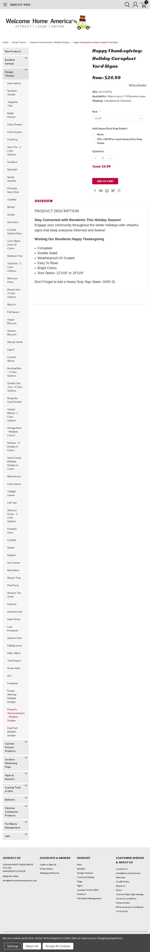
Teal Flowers (14, 660)
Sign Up (52, 864)
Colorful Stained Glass (14, 231)
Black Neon (13, 570)
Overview (44, 200)
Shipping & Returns (49, 873)
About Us (121, 885)
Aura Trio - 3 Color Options (14, 151)
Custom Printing (85, 877)
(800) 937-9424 (20, 4)
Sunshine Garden (12, 92)
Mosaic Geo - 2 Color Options (14, 293)
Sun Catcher (13, 562)
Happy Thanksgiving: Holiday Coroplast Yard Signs (95, 42)
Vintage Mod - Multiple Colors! (14, 431)
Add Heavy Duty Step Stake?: (110, 128)
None (100, 134)
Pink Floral (13, 585)
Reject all (32, 946)
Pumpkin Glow (12, 530)
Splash (10, 547)
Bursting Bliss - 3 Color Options (14, 372)
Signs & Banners (10, 777)
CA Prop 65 (122, 911)
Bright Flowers (11, 115)
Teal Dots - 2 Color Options (14, 267)
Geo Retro (13, 222)
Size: (96, 111)
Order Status (46, 868)
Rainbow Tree (14, 255)
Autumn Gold (14, 638)
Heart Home (13, 619)
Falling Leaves (14, 645)
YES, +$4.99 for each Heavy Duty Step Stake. (119, 140)
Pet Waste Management (12, 825)
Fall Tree (12, 502)
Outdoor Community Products (11, 812)
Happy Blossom (12, 321)
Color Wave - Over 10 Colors (14, 244)
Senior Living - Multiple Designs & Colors (14, 463)
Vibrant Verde (14, 342)
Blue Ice (11, 304)
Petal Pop (12, 139)
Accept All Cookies (57, 946)
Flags (79, 881)
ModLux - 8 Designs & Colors (13, 446)
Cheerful (11, 199)
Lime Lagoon (14, 83)
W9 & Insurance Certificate (129, 907)
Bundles (81, 868)
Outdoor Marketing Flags (11, 763)
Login (42, 864)
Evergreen (12, 683)
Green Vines (13, 668)
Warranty (120, 877)
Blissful (11, 207)
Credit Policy (122, 881)
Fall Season (13, 312)
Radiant (11, 555)
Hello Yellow (13, 653)
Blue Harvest (14, 476)
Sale (7, 836)
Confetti (11, 540)
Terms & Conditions (126, 898)
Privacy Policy (123, 902)
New (79, 864)
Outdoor (81, 894)
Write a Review (137, 85)
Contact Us (121, 869)
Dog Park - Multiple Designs (13, 732)
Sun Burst (12, 162)
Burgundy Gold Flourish (14, 400)
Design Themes (19, 42)
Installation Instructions (128, 873)
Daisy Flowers (14, 124)
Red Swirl (12, 169)
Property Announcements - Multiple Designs (49, 42)
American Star (14, 611)
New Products (13, 51)
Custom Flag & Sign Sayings (130, 894)
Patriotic (12, 604)
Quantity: (98, 151)
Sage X (10, 349)
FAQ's (119, 890)
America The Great (14, 594)
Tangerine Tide (12, 104)
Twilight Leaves (11, 493)
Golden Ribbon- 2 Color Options (12, 415)
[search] (126, 4)
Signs (80, 885)
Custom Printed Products (10, 747)
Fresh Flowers (14, 132)
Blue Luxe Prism (12, 280)
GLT (9, 675)
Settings (12, 946)
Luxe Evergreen (12, 628)
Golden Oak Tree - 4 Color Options (14, 387)
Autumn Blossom (12, 332)
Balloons (10, 799)
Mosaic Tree (14, 577)
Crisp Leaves (14, 483)
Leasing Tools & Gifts (13, 789)
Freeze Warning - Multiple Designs (12, 696)
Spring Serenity (11, 179)
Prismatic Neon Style (13, 190)
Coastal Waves (11, 359)
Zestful (11, 214)
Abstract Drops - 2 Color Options (12, 516)
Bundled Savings (10, 61)
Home (5, 42)
